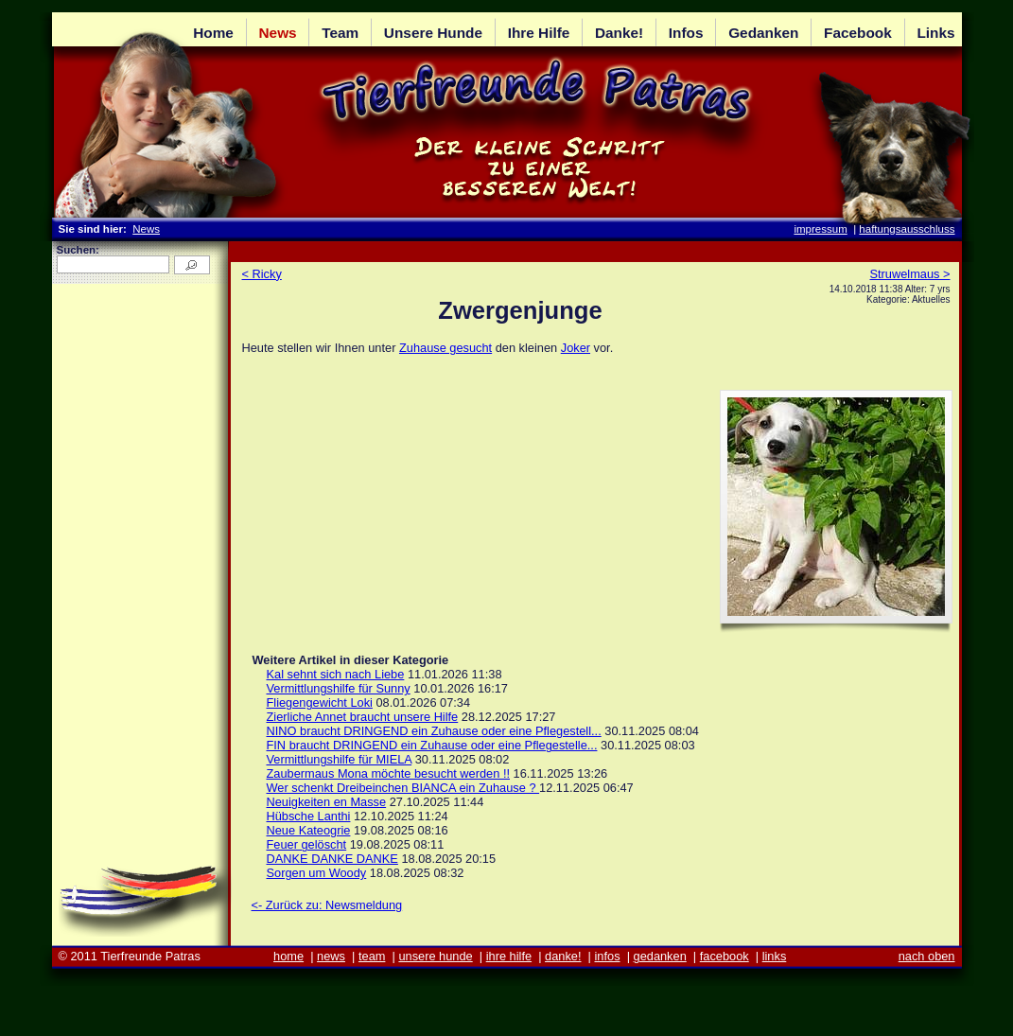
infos (607, 956)
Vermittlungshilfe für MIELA (339, 759)
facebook (724, 956)
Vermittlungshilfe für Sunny (338, 688)
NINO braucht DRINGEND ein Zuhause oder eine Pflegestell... (434, 731)
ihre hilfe (509, 956)
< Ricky (262, 274)
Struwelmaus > (910, 274)
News (146, 229)
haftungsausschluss (906, 229)
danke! (563, 956)
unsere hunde (435, 956)
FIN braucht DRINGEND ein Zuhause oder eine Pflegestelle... (432, 745)
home (288, 956)
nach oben (927, 956)
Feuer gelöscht (307, 844)
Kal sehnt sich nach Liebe (336, 674)
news (331, 956)
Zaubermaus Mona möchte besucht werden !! (389, 773)
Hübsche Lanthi (309, 816)
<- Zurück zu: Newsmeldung (327, 905)
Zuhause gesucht (445, 348)
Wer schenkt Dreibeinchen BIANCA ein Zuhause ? (403, 788)
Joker (575, 348)
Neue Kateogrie (309, 830)
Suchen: (78, 249)
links (774, 956)
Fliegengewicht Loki (320, 702)
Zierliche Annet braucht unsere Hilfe (363, 717)
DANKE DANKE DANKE (332, 859)
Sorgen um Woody (317, 873)
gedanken (660, 956)
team (371, 956)
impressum (820, 229)
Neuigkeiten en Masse (327, 802)
